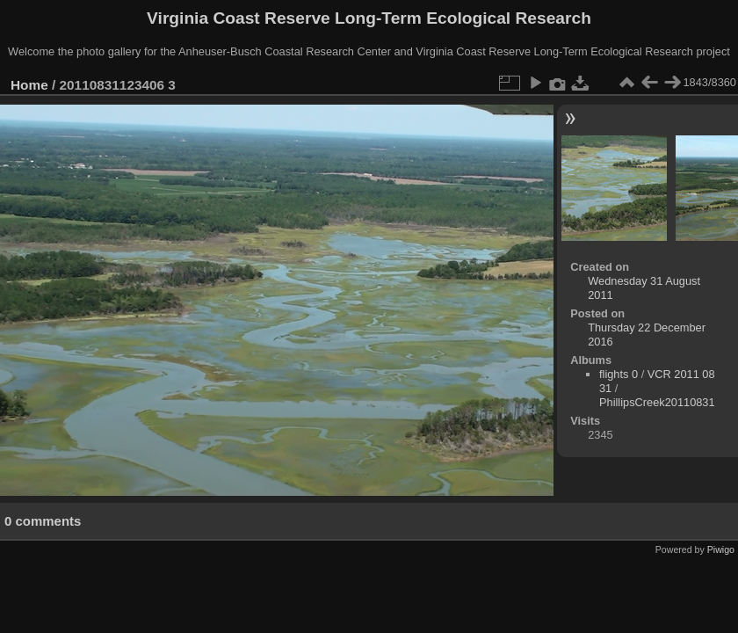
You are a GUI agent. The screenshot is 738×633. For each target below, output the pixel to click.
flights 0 (618, 374)
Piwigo (720, 549)
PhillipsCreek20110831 (657, 402)
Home (29, 84)
